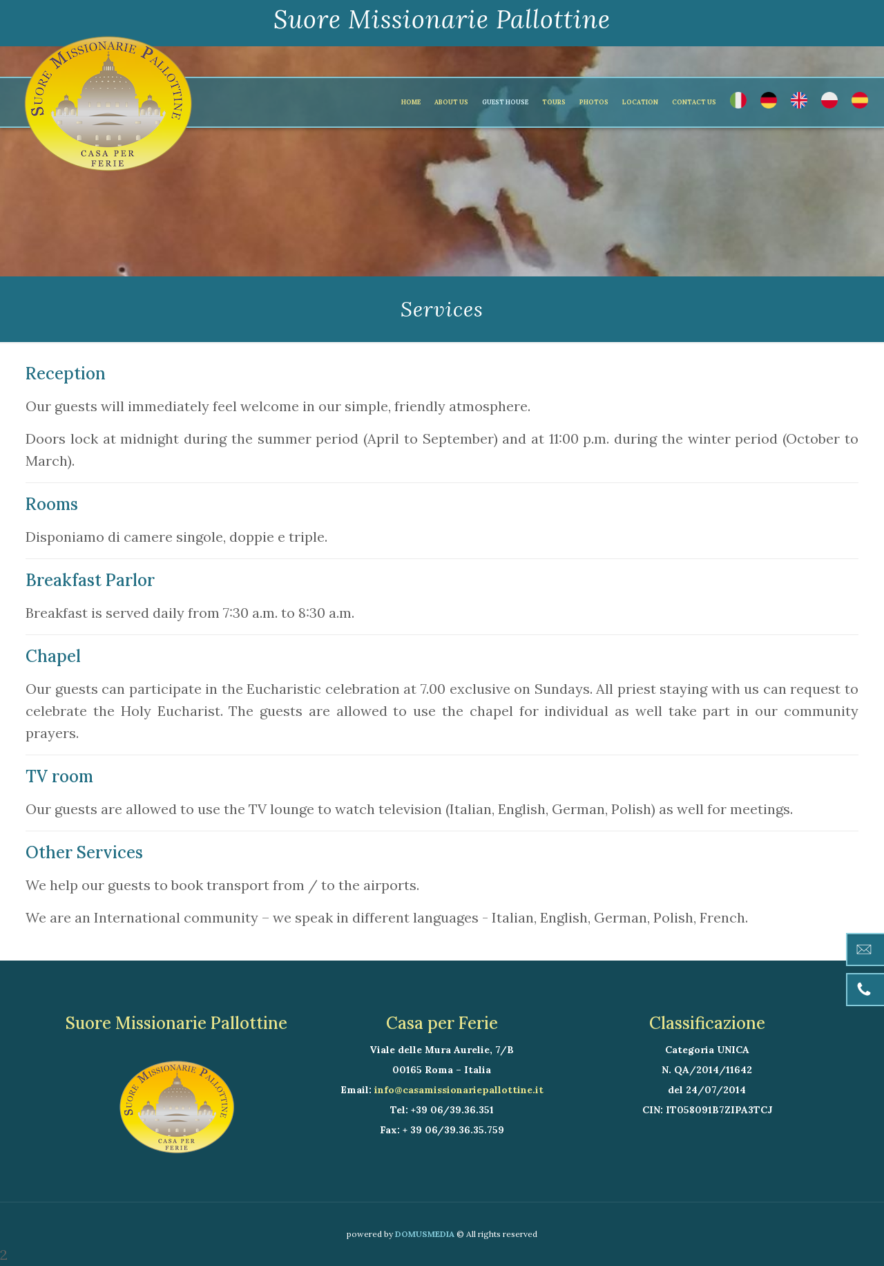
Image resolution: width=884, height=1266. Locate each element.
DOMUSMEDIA (424, 1234)
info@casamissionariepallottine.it (459, 1090)
